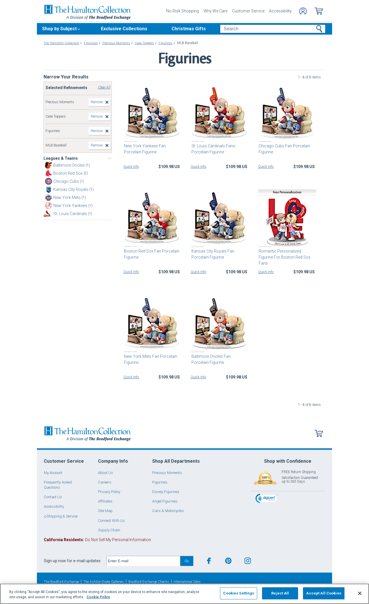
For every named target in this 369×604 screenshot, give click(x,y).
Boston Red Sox (68, 173)
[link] (266, 499)
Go (186, 561)
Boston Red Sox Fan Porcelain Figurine (151, 254)
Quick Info (131, 167)
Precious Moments (167, 473)
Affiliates (105, 501)
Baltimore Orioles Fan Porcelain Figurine (219, 359)
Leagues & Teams (61, 158)
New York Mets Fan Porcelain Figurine (150, 359)
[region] (184, 594)
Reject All (280, 593)
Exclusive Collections (124, 28)
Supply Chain (109, 530)
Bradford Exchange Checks (148, 582)
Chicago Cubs (66, 181)
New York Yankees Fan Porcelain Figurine (144, 149)
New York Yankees (70, 205)
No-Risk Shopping (182, 11)
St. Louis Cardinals (70, 213)
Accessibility (280, 11)
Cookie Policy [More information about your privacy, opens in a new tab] (98, 597)
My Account (53, 473)
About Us (105, 473)
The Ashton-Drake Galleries (103, 582)
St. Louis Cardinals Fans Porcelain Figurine (212, 149)
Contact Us (53, 497)
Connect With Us (111, 520)
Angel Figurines (165, 501)
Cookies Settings (238, 593)
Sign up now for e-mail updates (72, 561)
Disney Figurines (165, 492)
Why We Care (215, 11)
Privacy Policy (109, 492)
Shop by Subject (59, 28)
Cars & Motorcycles (168, 511)
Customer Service (248, 11)
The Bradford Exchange (61, 582)
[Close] (359, 593)
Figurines (159, 482)
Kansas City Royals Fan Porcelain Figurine (212, 254)
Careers (104, 482)
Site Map (105, 511)
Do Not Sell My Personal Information (97, 539)
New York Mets (67, 197)
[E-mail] (143, 561)
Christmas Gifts (189, 28)
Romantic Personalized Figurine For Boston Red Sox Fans (287, 254)
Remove (97, 102)
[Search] (272, 29)
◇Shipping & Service (61, 516)
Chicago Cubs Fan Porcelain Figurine (284, 149)
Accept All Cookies (323, 593)
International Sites (187, 582)
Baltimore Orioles (69, 165)
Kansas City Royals (71, 189)
